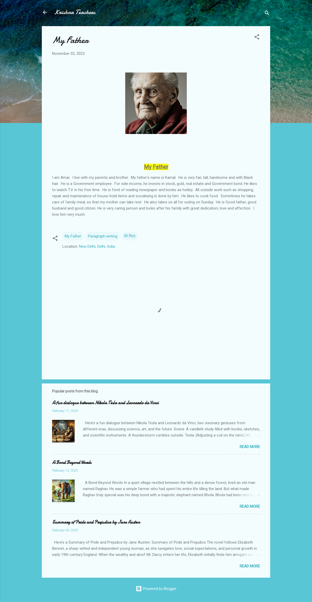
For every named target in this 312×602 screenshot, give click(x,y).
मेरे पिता (129, 236)
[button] (257, 38)
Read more (250, 446)
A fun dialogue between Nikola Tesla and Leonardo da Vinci (105, 403)
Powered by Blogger (156, 588)
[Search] (267, 14)
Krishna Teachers (74, 12)
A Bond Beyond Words (71, 462)
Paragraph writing (102, 236)
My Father (73, 236)
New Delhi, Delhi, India (97, 246)
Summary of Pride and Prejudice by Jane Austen (96, 522)
